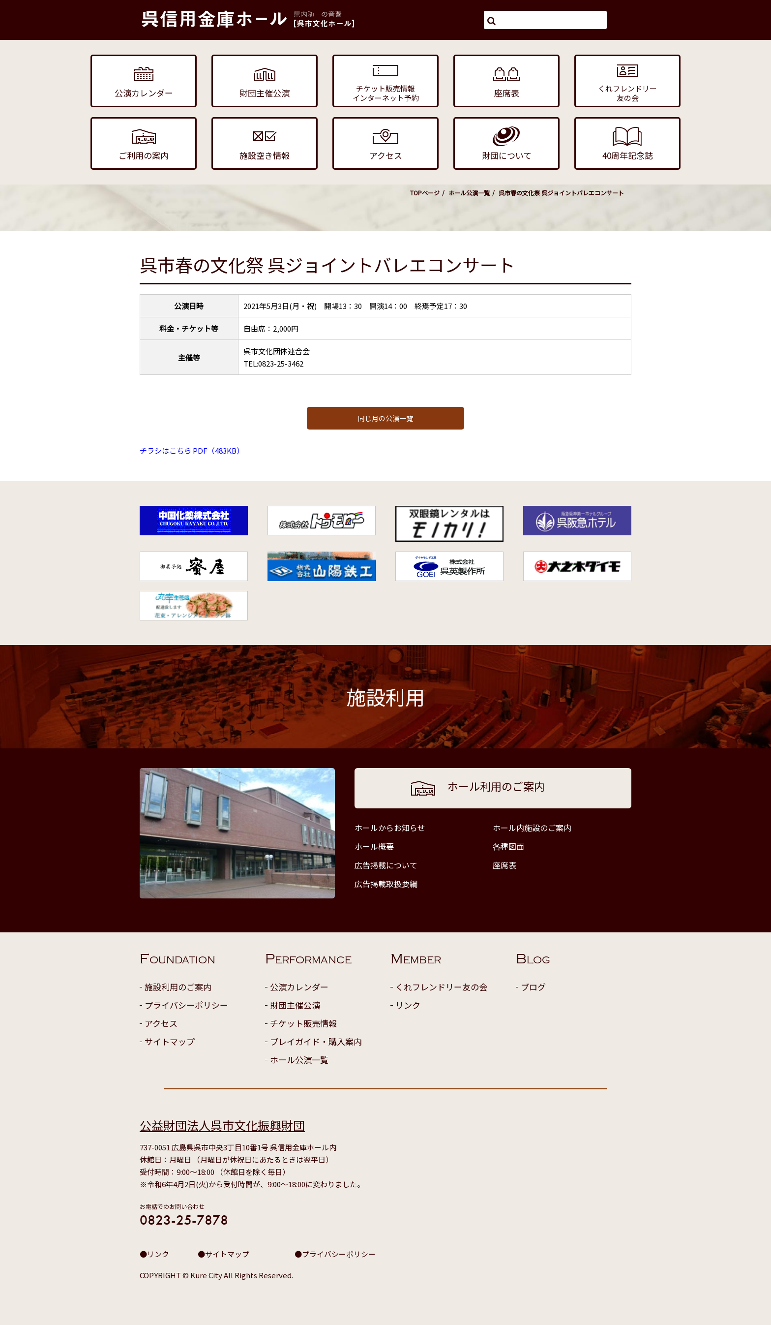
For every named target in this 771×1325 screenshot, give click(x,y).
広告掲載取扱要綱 (386, 884)
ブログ (533, 987)
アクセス (161, 1023)
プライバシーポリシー (186, 1005)
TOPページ (425, 192)
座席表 (504, 865)
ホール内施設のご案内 (532, 827)
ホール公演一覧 (469, 192)
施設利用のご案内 (178, 987)
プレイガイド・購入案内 (316, 1041)
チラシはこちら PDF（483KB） (192, 450)
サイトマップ (170, 1041)
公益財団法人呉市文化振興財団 (222, 1125)
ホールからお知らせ (390, 827)
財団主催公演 (295, 1005)
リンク (407, 1005)
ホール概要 (374, 846)
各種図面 (508, 846)
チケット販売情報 (303, 1023)
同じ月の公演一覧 (385, 418)
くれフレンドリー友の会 (441, 987)
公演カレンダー (299, 987)
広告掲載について (386, 865)
